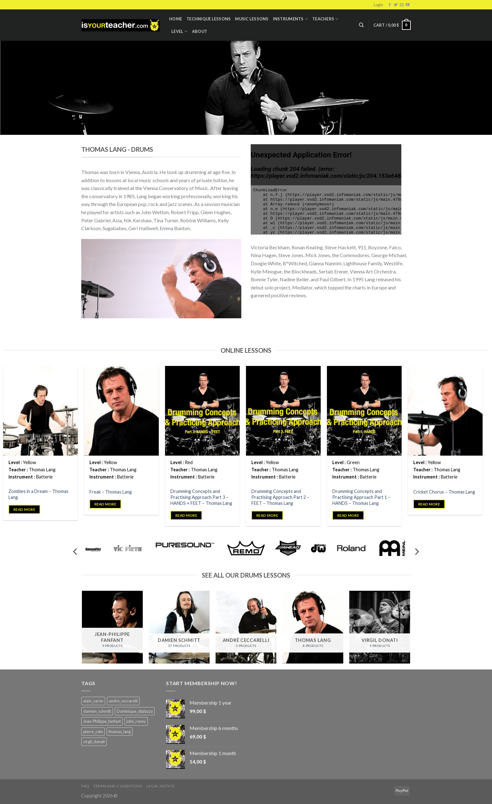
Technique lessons (208, 18)
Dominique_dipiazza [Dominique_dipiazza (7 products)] (135, 711)
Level (179, 31)
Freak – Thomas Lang (110, 492)
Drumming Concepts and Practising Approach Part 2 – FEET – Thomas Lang (280, 497)
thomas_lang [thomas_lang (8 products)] (120, 731)
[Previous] (75, 552)
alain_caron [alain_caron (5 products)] (93, 700)
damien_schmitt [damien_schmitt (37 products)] (97, 711)
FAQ (85, 786)
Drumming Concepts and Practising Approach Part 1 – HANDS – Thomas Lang (361, 497)
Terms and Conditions (117, 786)
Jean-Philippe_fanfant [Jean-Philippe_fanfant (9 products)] (102, 721)
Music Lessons (251, 18)
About (199, 31)
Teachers (325, 19)
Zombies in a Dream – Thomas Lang (38, 494)
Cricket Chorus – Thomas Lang (444, 492)
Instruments (290, 19)
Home (175, 18)
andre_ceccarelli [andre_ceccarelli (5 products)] (123, 700)
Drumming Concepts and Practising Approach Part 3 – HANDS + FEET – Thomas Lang (201, 497)
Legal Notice (160, 786)
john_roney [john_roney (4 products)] (136, 721)
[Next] (416, 552)
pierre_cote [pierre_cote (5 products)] (93, 731)
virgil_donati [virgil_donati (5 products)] (94, 741)
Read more (24, 509)
